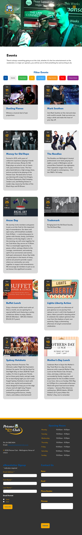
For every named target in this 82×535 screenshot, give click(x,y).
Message (44, 501)
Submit (45, 526)
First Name (7, 480)
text (7, 502)
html (7, 499)
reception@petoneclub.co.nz (18, 445)
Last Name (7, 488)
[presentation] (56, 520)
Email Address (8, 472)
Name (44, 471)
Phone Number (46, 491)
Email (43, 481)
